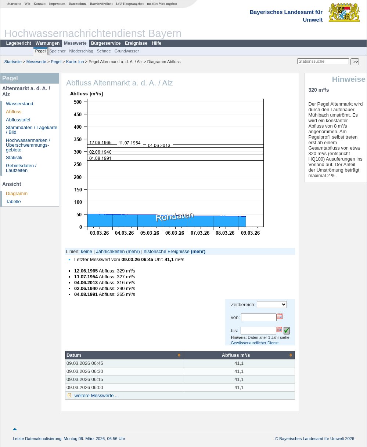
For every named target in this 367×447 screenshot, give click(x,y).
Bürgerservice (106, 43)
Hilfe (156, 43)
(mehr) (133, 251)
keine (86, 251)
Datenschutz (78, 4)
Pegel (40, 51)
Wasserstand (19, 103)
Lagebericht (18, 43)
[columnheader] (124, 355)
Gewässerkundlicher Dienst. (255, 343)
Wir (27, 4)
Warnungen (48, 43)
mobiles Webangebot (162, 4)
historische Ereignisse (166, 251)
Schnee (104, 51)
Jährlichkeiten (110, 251)
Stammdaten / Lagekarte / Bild (31, 130)
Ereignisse (136, 43)
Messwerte (75, 43)
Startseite (14, 4)
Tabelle (13, 201)
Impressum (57, 4)
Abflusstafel (18, 119)
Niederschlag (81, 51)
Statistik (14, 157)
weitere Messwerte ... (96, 395)
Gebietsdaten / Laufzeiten (21, 168)
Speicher (57, 51)
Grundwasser (127, 51)
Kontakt (39, 4)
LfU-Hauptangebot (130, 4)
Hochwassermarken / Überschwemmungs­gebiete (28, 145)
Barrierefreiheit (101, 4)
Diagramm (17, 193)
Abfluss (13, 111)
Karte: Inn (75, 61)
